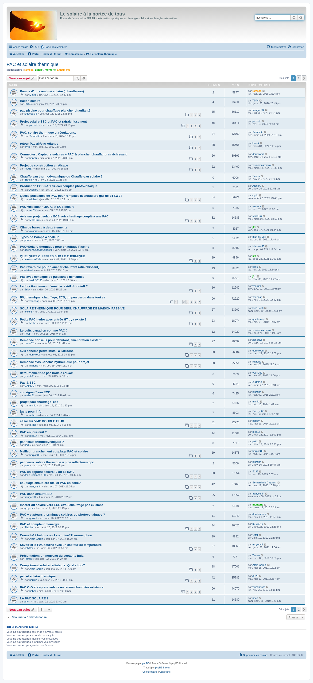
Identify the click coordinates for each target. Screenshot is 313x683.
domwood (258, 154)
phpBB (145, 663)
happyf (256, 420)
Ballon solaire (30, 101)
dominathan (259, 514)
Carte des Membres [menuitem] (56, 47)
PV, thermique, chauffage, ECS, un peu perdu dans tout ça (62, 297)
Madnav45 (258, 246)
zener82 (29, 343)
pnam (27, 240)
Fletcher (29, 527)
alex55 (28, 311)
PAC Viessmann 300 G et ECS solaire (47, 206)
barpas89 (34, 455)
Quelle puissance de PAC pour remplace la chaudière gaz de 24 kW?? (71, 195)
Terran (28, 558)
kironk (255, 143)
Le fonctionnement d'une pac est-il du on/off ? (54, 286)
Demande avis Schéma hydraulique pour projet (54, 362)
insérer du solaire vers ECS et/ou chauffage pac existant (61, 505)
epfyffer (28, 548)
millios (33, 415)
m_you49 (257, 523)
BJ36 (255, 471)
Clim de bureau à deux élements (43, 227)
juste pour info (31, 411)
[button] (304, 78)
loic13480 (257, 308)
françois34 (258, 110)
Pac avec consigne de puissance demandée (52, 276)
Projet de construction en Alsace (44, 165)
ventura (256, 206)
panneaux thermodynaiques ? (42, 442)
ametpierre (63, 69)
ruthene (33, 365)
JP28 (255, 576)
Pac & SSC (28, 382)
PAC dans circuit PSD (36, 494)
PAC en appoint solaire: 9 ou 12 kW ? (47, 472)
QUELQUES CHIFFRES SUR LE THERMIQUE (52, 256)
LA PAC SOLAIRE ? (34, 598)
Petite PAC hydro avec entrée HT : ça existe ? (53, 319)
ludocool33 (30, 113)
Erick (27, 289)
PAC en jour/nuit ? (33, 432)
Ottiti (255, 534)
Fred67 (28, 168)
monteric (50, 69)
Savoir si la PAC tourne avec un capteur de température (61, 545)
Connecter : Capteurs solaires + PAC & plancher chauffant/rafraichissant (73, 154)
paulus (33, 580)
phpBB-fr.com (162, 667)
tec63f (32, 210)
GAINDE (29, 385)
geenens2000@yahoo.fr (38, 249)
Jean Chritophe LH (35, 475)
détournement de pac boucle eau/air (46, 373)
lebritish (256, 391)
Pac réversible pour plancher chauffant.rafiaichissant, (59, 267)
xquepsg (34, 301)
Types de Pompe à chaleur (39, 237)
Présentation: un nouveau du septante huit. (52, 555)
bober (32, 591)
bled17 (33, 435)
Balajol (39, 69)
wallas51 (29, 395)
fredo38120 (36, 280)
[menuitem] (34, 47)
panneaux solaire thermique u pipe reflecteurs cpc (57, 462)
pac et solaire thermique (38, 576)
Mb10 (32, 94)
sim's (255, 266)
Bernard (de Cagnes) (264, 482)
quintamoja (258, 319)
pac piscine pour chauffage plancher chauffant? (55, 110)
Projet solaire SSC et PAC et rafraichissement (53, 121)
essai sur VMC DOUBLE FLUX (42, 421)
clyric (27, 146)
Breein (28, 179)
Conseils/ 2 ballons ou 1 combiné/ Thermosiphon (56, 535)
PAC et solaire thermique (32, 64)
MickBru (34, 220)
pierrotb (33, 125)
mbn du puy (259, 236)
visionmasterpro (261, 165)
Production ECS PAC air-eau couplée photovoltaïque (58, 186)
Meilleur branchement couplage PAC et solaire (54, 451)
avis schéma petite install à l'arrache (46, 351)
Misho (32, 323)
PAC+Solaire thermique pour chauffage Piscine (54, 246)
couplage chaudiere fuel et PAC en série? (50, 483)
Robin (27, 333)
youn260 (29, 376)
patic (255, 441)
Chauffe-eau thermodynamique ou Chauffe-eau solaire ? (61, 176)
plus (26, 465)
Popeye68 (258, 411)
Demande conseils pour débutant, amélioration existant (60, 340)
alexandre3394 (33, 259)
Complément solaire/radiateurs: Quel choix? (52, 565)
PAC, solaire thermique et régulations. (48, 132)
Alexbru (33, 189)
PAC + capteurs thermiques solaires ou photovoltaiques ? (62, 514)
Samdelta (34, 136)
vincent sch (258, 587)
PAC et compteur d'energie (39, 524)
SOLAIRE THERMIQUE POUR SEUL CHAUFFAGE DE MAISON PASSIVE (72, 308)
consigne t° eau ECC (35, 392)
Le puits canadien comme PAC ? (44, 330)
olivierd (33, 199)
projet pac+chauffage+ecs (39, 402)
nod (26, 445)
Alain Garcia (36, 538)
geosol (33, 518)
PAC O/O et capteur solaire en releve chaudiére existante (61, 587)
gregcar (28, 508)
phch (27, 601)
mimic (32, 405)
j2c (254, 227)
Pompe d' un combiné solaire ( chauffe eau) (52, 91)
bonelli (33, 158)
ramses (29, 69)
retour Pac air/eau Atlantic (39, 143)
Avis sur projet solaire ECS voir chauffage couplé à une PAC (64, 216)
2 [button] (299, 78)
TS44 (27, 104)
